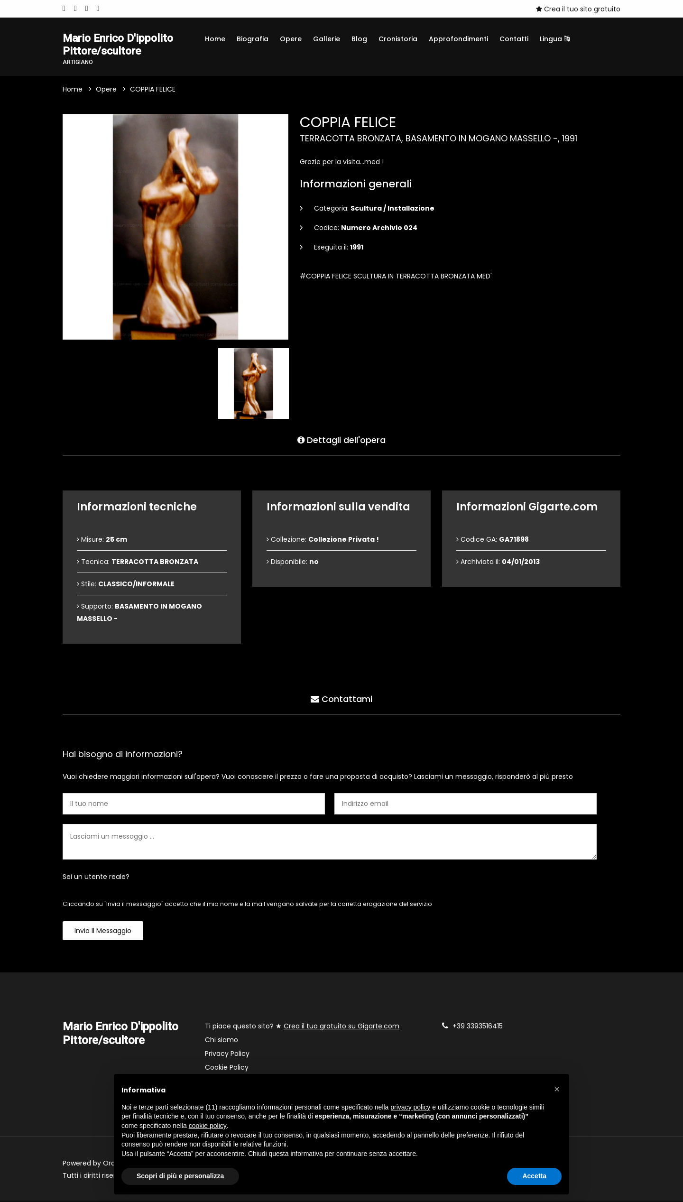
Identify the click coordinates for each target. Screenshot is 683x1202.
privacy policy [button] (410, 1107)
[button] (556, 1089)
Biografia (252, 39)
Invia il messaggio (102, 932)
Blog (359, 39)
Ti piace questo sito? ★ (302, 1027)
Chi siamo (221, 1041)
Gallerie (326, 39)
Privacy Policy (227, 1055)
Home (215, 39)
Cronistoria (397, 39)
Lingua (555, 39)
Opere (291, 39)
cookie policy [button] (208, 1125)
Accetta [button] (534, 1176)
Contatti (513, 39)
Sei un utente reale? (96, 878)
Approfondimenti (458, 39)
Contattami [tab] (341, 699)
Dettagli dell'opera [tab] (341, 440)
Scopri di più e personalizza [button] (180, 1176)
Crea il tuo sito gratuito (578, 9)
